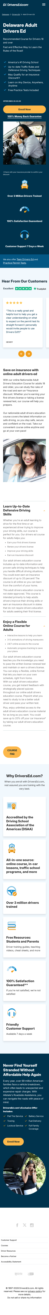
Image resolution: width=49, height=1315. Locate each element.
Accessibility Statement (11, 1262)
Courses (4, 1245)
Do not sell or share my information (24, 1297)
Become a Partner (8, 1256)
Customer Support (9, 1240)
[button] (21, 353)
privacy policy (35, 1291)
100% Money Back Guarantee (24, 116)
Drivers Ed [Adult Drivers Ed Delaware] (16, 14)
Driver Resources (8, 1251)
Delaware (5, 14)
